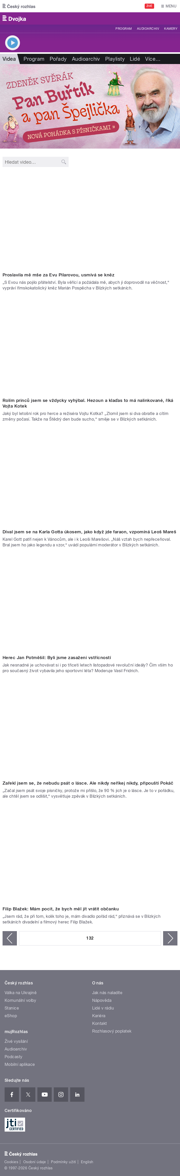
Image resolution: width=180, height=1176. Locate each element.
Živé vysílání (16, 1041)
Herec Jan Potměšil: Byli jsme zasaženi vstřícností (57, 657)
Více (153, 59)
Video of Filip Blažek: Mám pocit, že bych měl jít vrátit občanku (90, 854)
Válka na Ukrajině (21, 992)
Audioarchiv (148, 28)
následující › (170, 938)
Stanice (12, 1008)
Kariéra (98, 1015)
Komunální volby (20, 1000)
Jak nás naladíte (107, 992)
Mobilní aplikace (20, 1064)
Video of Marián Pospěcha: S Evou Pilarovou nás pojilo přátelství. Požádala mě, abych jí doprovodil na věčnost (90, 220)
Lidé (135, 59)
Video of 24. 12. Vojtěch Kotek (90, 346)
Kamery (170, 28)
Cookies (11, 1162)
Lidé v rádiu (103, 1008)
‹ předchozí (10, 938)
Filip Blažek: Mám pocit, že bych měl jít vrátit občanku (61, 908)
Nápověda (102, 1000)
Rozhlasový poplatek (112, 1031)
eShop (11, 1015)
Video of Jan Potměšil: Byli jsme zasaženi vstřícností (90, 603)
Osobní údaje (34, 1162)
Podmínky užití (63, 1162)
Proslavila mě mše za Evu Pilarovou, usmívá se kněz (58, 274)
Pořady (58, 59)
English (87, 1162)
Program (123, 28)
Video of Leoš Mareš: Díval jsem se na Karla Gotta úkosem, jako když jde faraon (90, 477)
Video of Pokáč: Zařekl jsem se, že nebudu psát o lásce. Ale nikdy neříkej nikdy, (90, 729)
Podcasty (14, 1056)
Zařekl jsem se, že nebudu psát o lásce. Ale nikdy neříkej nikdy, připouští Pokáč (88, 783)
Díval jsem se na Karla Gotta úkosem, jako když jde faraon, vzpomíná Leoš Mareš (89, 531)
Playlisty (115, 59)
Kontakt (99, 1023)
